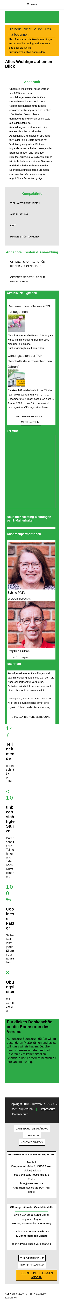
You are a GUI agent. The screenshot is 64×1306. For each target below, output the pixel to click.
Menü (32, 4)
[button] (32, 203)
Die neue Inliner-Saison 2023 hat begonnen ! (30, 31)
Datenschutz (20, 1114)
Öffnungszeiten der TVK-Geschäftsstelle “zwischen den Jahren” (30, 361)
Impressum (48, 1109)
